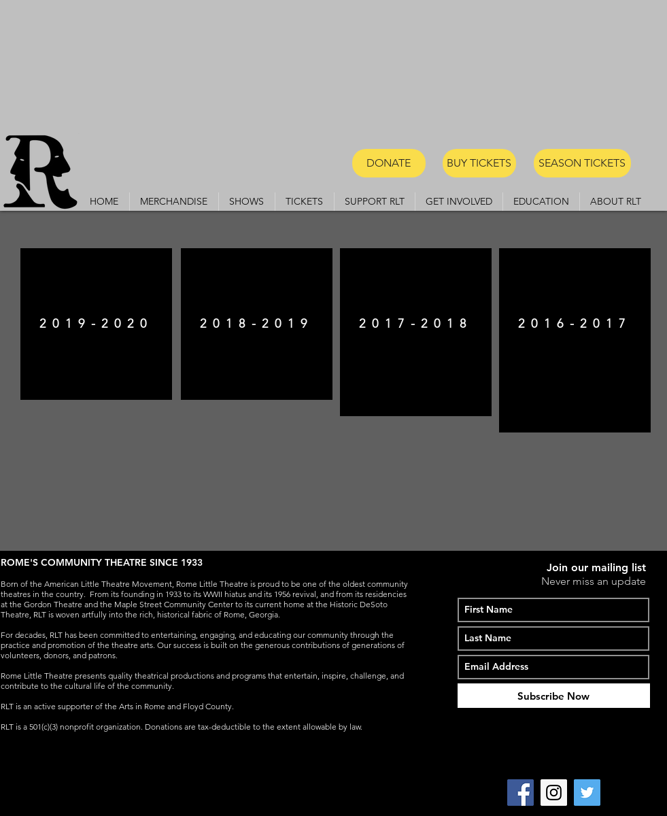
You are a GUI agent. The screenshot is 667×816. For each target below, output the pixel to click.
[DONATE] (389, 163)
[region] (96, 324)
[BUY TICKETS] (479, 163)
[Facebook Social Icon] (520, 792)
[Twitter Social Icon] (587, 792)
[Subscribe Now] (554, 695)
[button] (247, 201)
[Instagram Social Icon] (554, 792)
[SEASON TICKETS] (582, 163)
